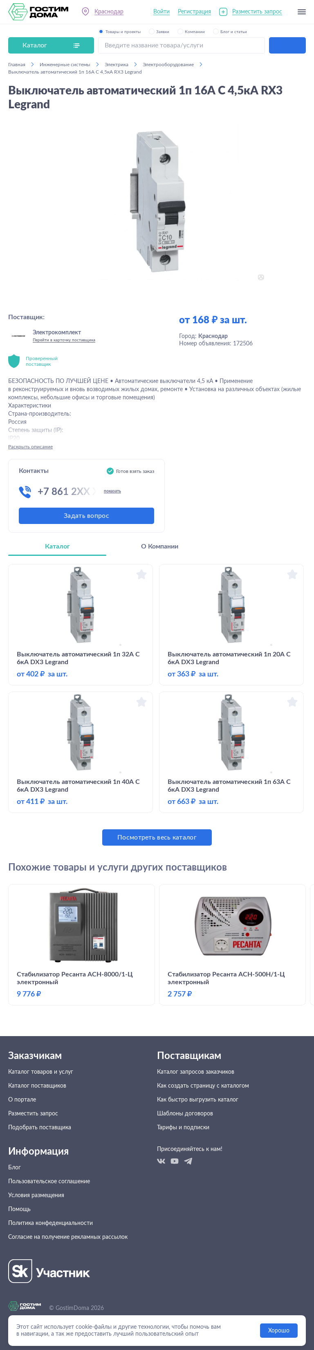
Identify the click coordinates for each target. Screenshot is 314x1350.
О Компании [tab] (159, 546)
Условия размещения (36, 1195)
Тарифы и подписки (183, 1128)
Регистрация (194, 12)
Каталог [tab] (57, 546)
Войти (161, 12)
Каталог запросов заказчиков (195, 1072)
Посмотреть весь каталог (157, 837)
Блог (14, 1168)
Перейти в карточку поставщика (64, 340)
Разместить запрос (257, 12)
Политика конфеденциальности (50, 1223)
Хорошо (278, 1331)
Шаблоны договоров (185, 1114)
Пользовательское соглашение (49, 1181)
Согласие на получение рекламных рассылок (68, 1237)
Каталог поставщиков (37, 1086)
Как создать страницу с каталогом (203, 1086)
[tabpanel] (157, 705)
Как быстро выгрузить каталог (197, 1100)
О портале (22, 1100)
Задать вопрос (86, 516)
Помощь (19, 1209)
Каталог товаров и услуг (40, 1072)
